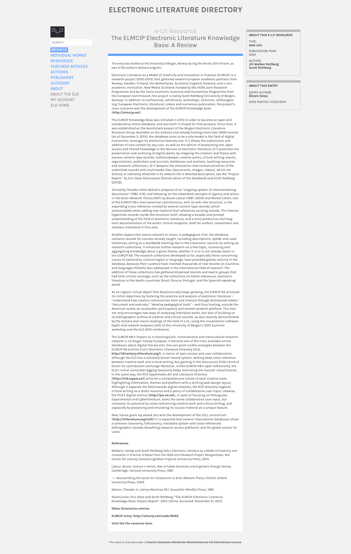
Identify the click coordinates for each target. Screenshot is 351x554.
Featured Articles (68, 66)
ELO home (59, 105)
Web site (255, 45)
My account (62, 100)
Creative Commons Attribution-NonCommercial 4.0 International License (193, 542)
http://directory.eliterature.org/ (136, 354)
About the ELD (64, 94)
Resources (61, 61)
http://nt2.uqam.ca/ (128, 379)
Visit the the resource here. (132, 523)
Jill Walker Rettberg (264, 64)
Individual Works (68, 55)
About (56, 89)
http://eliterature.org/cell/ (133, 419)
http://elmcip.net (126, 113)
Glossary (60, 83)
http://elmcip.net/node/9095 (155, 516)
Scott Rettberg (260, 68)
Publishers (61, 77)
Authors (59, 72)
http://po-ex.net (161, 395)
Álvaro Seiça (258, 96)
